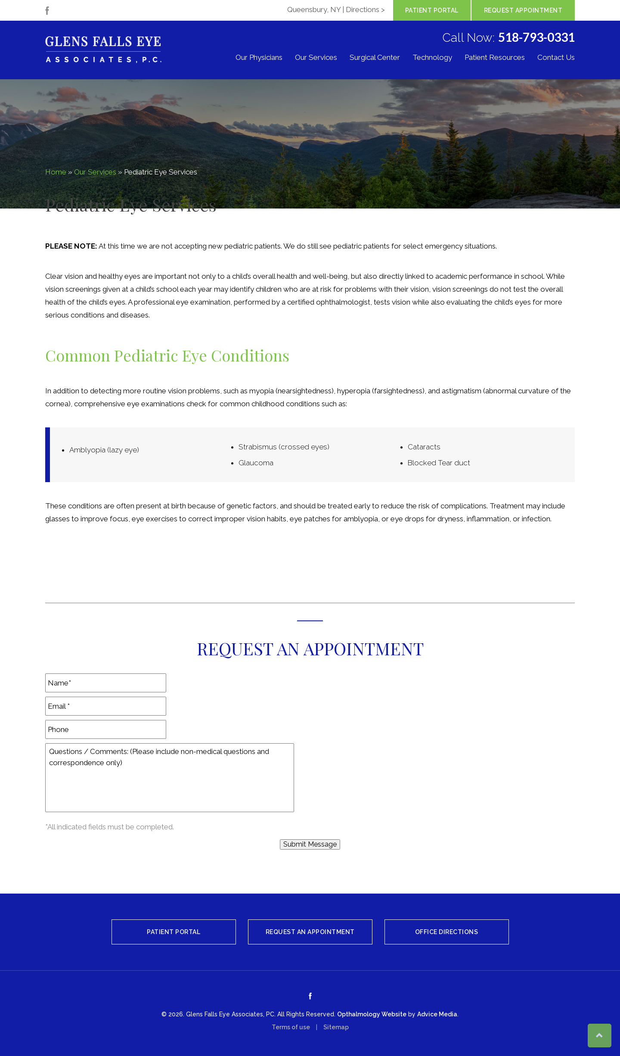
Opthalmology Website (371, 1014)
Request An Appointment (310, 931)
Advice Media (437, 1014)
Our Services (316, 58)
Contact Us (556, 58)
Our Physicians (259, 58)
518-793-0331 (536, 37)
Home (55, 172)
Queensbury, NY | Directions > (336, 9)
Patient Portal (432, 10)
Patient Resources (495, 58)
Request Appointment (523, 10)
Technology (432, 58)
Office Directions (446, 931)
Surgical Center (375, 58)
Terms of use (291, 1027)
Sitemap (336, 1027)
